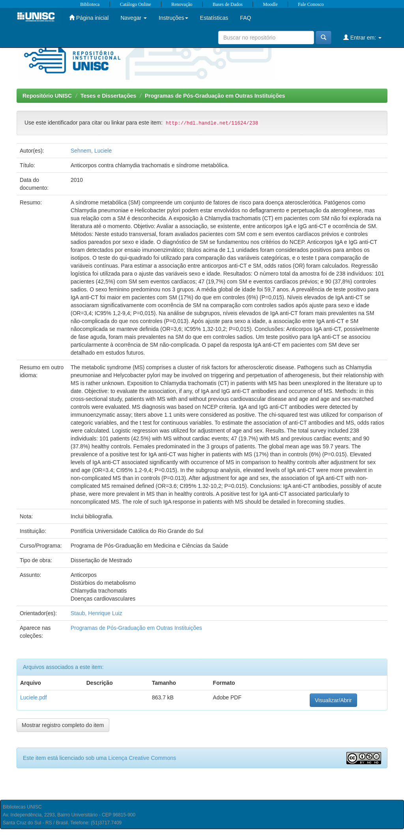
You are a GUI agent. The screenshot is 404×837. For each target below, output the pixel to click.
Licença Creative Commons (142, 758)
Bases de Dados (228, 4)
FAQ (245, 18)
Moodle (270, 4)
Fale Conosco (311, 4)
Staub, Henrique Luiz (96, 613)
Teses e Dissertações (108, 96)
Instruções (173, 18)
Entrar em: (362, 37)
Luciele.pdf (33, 697)
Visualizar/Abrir (333, 700)
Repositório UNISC (47, 96)
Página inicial (88, 17)
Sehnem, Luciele (91, 150)
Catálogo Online (135, 4)
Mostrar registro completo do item (63, 725)
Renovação (181, 4)
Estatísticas (214, 18)
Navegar (133, 18)
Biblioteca (89, 4)
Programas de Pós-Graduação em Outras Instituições (215, 96)
